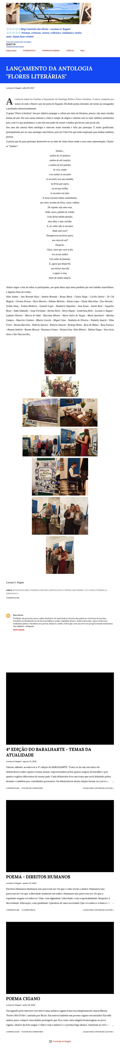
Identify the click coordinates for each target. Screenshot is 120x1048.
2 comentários (28, 910)
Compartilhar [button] (12, 598)
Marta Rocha (18, 615)
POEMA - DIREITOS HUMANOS (38, 877)
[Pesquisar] (100, 4)
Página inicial (11, 50)
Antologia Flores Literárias (26, 590)
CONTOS (70, 50)
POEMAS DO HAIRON (50, 50)
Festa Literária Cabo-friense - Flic (72, 590)
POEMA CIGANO (23, 998)
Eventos (53, 590)
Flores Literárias (97, 590)
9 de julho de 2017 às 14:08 (35, 615)
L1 (106, 590)
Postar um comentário (32, 788)
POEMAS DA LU (29, 50)
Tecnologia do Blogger (60, 1041)
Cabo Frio (43, 590)
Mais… (83, 50)
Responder (18, 630)
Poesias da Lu (12, 593)
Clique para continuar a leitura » (98, 788)
